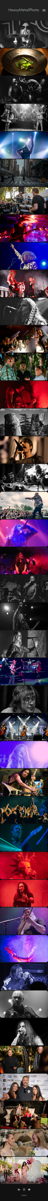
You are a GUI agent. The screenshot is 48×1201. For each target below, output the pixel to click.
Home (24, 1195)
